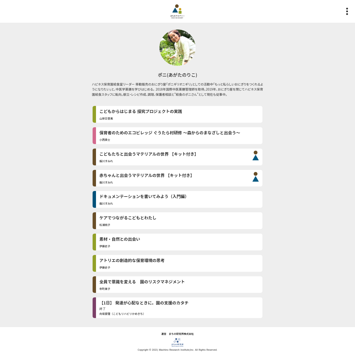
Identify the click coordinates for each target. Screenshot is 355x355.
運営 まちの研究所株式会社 (177, 333)
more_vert (349, 11)
